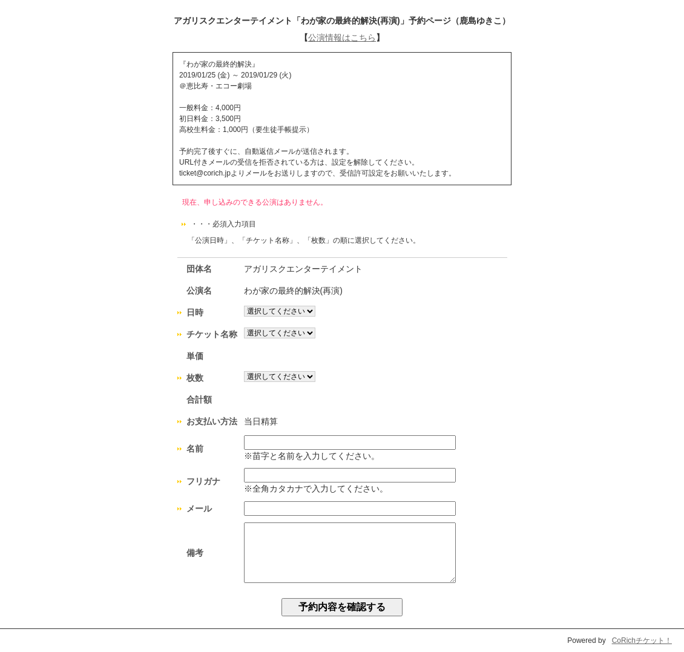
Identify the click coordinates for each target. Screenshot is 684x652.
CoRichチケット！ (642, 640)
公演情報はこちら (342, 37)
